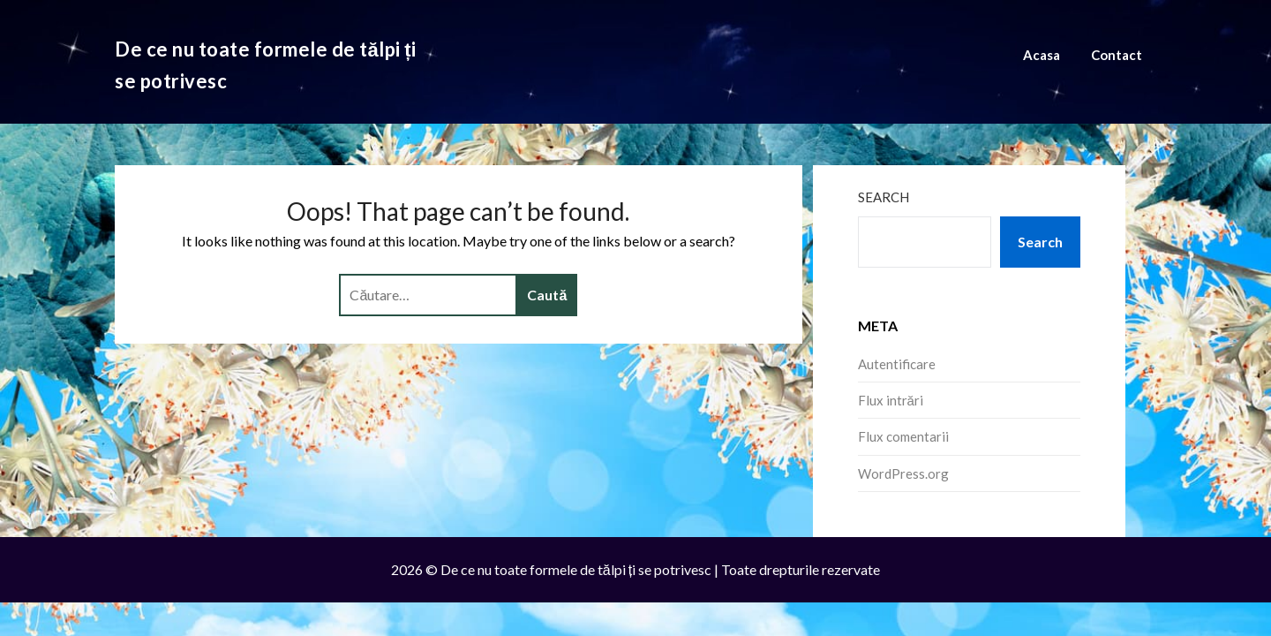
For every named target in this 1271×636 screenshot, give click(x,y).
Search (883, 197)
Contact (1116, 55)
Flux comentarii (903, 436)
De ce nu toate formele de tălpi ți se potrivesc (266, 65)
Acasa (1041, 55)
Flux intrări (890, 400)
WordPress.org (903, 473)
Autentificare (897, 364)
